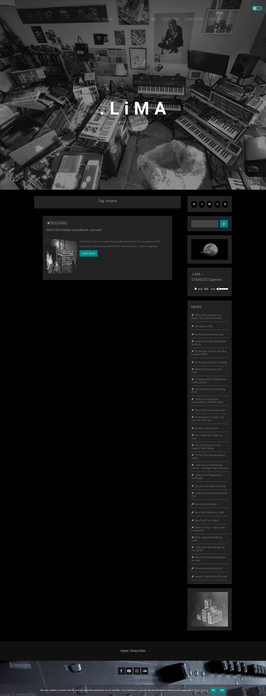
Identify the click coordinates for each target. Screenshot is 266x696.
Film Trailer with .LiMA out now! (206, 437)
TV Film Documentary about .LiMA (208, 457)
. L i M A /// (105, 19)
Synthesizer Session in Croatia (211, 362)
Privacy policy (201, 690)
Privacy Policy (137, 650)
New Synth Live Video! (206, 520)
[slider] (206, 289)
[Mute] (218, 289)
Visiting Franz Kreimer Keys (209, 334)
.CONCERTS (193, 19)
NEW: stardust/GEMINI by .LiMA (206, 539)
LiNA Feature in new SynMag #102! (208, 391)
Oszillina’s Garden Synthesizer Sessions (208, 343)
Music (87, 238)
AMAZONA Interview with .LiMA (206, 371)
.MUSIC (139, 19)
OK (213, 690)
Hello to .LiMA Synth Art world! (211, 576)
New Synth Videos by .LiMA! (209, 512)
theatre (90, 238)
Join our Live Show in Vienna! (210, 486)
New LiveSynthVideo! (206, 504)
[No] (261, 690)
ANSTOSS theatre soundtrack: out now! (94, 241)
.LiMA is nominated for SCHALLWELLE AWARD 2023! (207, 401)
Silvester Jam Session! (207, 428)
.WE (153, 19)
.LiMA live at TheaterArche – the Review (208, 476)
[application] (209, 288)
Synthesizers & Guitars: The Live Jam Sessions (207, 419)
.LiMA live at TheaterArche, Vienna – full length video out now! (209, 466)
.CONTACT (216, 19)
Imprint (124, 650)
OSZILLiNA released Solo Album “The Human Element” (206, 317)
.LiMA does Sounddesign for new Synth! (208, 549)
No (222, 690)
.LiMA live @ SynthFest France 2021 (209, 495)
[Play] (196, 289)
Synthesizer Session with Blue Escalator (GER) (208, 353)
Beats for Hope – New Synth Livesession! (208, 529)
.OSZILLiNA (170, 19)
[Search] (224, 223)
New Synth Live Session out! (210, 410)
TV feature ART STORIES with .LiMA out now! (208, 381)
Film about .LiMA (204, 326)
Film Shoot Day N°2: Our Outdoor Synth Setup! (205, 447)
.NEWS (123, 19)
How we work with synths (208, 568)
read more (100, 250)
